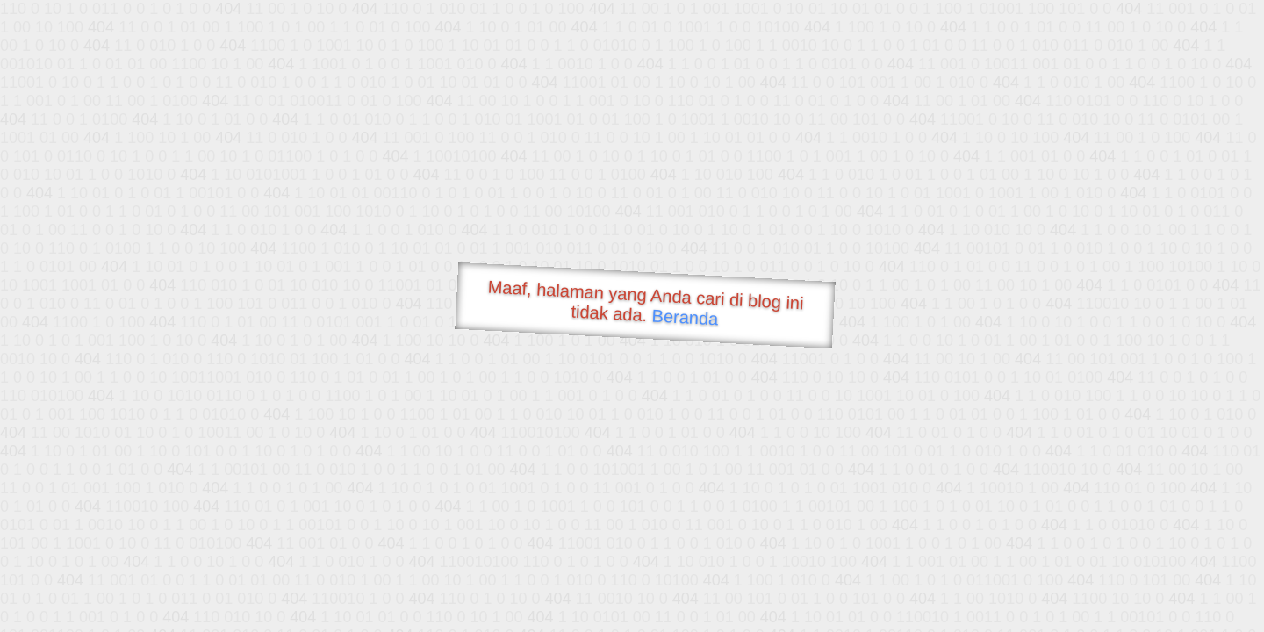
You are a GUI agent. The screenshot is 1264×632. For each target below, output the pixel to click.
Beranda (685, 316)
